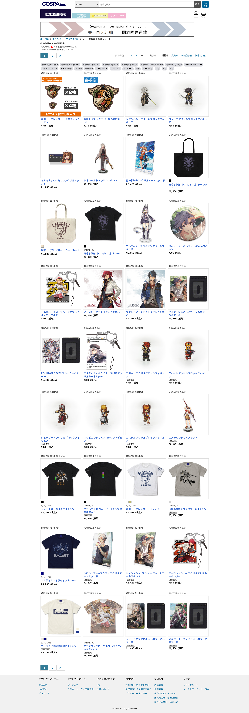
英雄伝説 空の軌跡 (50, 64)
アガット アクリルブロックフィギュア (145, 375)
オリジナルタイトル (78, 678)
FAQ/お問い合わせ (106, 678)
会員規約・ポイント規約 (137, 684)
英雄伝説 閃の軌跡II (91, 64)
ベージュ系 (147, 68)
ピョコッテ (44, 693)
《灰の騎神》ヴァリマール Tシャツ (187, 509)
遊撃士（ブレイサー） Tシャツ (142, 509)
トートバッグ (66, 68)
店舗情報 (158, 684)
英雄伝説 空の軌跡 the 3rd (152, 64)
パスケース (128, 68)
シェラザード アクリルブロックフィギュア (60, 439)
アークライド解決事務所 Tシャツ (58, 646)
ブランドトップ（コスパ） (65, 39)
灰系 (164, 68)
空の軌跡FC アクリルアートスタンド (145, 180)
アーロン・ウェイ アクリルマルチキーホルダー (188, 575)
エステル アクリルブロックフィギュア (145, 439)
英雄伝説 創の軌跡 (110, 64)
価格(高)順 (186, 55)
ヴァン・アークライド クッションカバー (145, 313)
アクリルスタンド (49, 68)
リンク (186, 678)
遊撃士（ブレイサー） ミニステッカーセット (60, 120)
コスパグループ (190, 684)
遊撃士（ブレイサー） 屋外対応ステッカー (103, 120)
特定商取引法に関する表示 (138, 689)
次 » (61, 55)
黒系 (138, 68)
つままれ (43, 684)
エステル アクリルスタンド (183, 437)
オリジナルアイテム (49, 678)
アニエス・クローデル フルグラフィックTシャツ (103, 647)
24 (136, 55)
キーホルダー (101, 68)
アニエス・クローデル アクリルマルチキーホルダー (60, 313)
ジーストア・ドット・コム (196, 689)
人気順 (175, 55)
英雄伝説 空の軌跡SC (70, 64)
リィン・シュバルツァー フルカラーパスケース (188, 313)
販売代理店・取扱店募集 (166, 697)
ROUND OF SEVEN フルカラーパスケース (60, 375)
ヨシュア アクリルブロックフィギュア (188, 120)
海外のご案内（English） (166, 701)
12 (130, 55)
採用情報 (158, 689)
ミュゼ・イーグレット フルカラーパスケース (188, 640)
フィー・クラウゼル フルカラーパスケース (145, 640)
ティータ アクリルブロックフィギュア (188, 375)
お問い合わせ (103, 689)
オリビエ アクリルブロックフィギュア (103, 439)
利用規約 (129, 678)
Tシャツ (78, 68)
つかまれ (43, 689)
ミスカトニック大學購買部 (81, 689)
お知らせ (158, 678)
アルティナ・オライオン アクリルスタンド (145, 247)
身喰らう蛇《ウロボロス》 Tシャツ (102, 253)
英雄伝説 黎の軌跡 (129, 64)
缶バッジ (89, 68)
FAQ (99, 684)
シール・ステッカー (193, 64)
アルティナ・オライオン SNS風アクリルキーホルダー (103, 375)
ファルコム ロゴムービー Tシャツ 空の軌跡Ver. (103, 510)
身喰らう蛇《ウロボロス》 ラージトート (188, 186)
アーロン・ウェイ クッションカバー (103, 311)
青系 (171, 68)
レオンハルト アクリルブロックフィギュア (145, 120)
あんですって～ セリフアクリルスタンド (60, 182)
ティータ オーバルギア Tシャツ (57, 509)
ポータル (44, 39)
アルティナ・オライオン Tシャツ (58, 580)
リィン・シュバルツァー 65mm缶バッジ (188, 247)
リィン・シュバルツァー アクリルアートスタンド (145, 575)
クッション (115, 68)
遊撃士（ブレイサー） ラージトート (60, 250)
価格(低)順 (200, 55)
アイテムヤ (73, 684)
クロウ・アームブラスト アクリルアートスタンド (103, 575)
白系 (157, 68)
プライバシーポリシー (136, 693)
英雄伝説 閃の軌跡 (174, 64)
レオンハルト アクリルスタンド (100, 180)
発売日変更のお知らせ (165, 693)
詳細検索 (205, 4)
